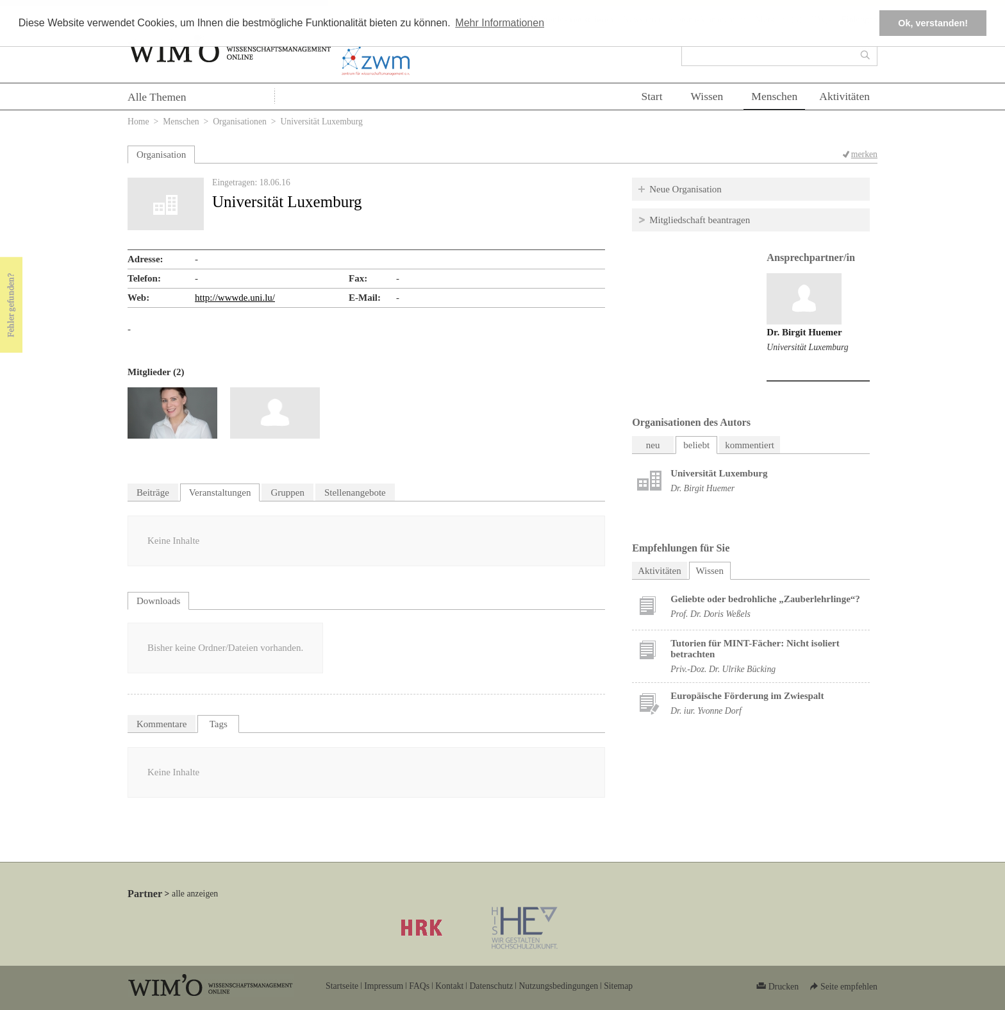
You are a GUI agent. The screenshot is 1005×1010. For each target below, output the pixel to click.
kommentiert (749, 445)
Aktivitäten (844, 96)
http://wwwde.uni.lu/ (235, 297)
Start (651, 96)
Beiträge (153, 492)
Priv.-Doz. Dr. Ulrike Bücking (723, 669)
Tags (219, 724)
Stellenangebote (355, 492)
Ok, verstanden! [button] (933, 23)
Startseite (342, 986)
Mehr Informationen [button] (499, 22)
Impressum (383, 986)
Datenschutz (491, 986)
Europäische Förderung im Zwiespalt (747, 696)
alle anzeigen (195, 893)
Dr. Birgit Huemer (804, 332)
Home (138, 121)
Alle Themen (157, 96)
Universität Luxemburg (807, 347)
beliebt (696, 445)
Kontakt (449, 986)
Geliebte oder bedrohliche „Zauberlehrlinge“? (765, 599)
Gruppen (287, 492)
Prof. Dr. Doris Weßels (710, 614)
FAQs (419, 986)
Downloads (158, 601)
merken (864, 154)
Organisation (161, 154)
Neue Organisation (685, 189)
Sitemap (618, 986)
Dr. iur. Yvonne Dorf (706, 711)
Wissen (707, 96)
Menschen (774, 96)
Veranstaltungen (220, 492)
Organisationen (240, 121)
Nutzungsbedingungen (558, 986)
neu (653, 445)
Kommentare (162, 724)
